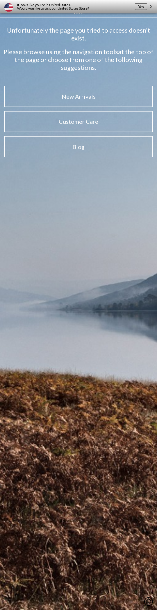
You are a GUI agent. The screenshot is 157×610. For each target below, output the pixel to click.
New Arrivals (79, 96)
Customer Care (78, 121)
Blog (78, 146)
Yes (141, 6)
